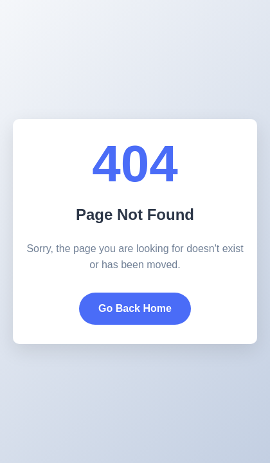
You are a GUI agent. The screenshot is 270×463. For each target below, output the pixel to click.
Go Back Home (135, 308)
